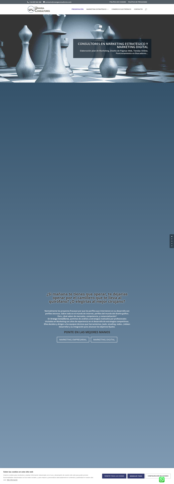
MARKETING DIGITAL (104, 339)
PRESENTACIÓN (78, 9)
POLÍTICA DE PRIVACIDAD (137, 2)
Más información (12, 480)
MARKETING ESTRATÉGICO (96, 9)
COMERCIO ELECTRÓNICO (121, 9)
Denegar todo (136, 476)
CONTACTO (138, 9)
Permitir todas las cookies (114, 476)
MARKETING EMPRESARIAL (73, 339)
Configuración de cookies (158, 476)
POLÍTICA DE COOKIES (118, 2)
